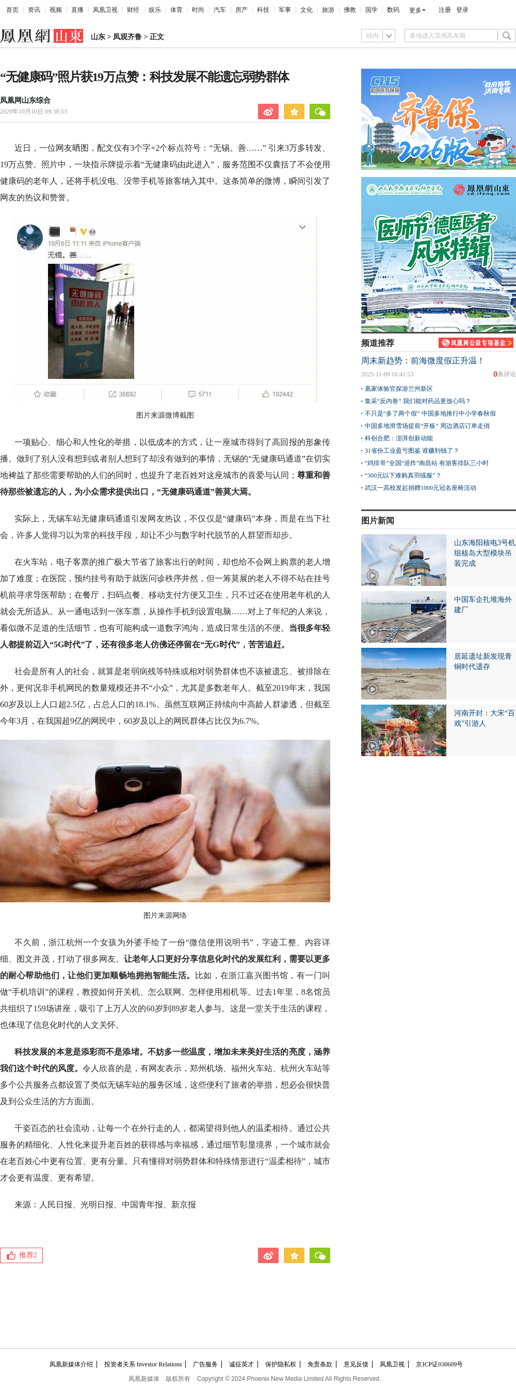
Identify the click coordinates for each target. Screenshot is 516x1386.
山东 (98, 37)
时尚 (198, 9)
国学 (371, 9)
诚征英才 (241, 1364)
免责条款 (320, 1364)
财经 (133, 9)
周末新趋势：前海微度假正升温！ (423, 360)
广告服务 (205, 1364)
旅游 (328, 9)
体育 (176, 9)
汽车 (220, 9)
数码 (393, 9)
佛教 (350, 9)
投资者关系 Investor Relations (143, 1364)
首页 (12, 9)
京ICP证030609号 (439, 1364)
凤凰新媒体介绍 (71, 1364)
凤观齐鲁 (127, 37)
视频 (56, 9)
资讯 (34, 9)
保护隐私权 (280, 1364)
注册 (445, 9)
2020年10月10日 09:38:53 (33, 111)
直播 (77, 9)
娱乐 (155, 9)
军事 (285, 9)
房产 (241, 9)
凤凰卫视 (105, 9)
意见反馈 (356, 1364)
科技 (263, 9)
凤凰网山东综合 (25, 100)
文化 (306, 9)
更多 (415, 10)
